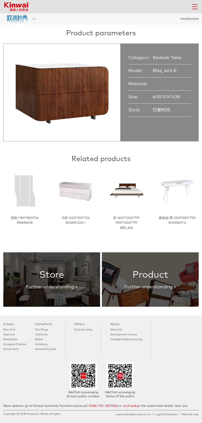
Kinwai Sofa (10, 349)
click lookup (131, 405)
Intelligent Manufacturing (126, 339)
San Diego (41, 329)
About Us (116, 329)
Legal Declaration (166, 414)
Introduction (189, 18)
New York (9, 329)
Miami (39, 339)
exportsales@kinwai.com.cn (133, 414)
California (41, 334)
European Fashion (14, 344)
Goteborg (41, 344)
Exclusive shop (83, 329)
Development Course (123, 334)
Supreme (9, 334)
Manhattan (10, 339)
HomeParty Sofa (45, 349)
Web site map (190, 414)
